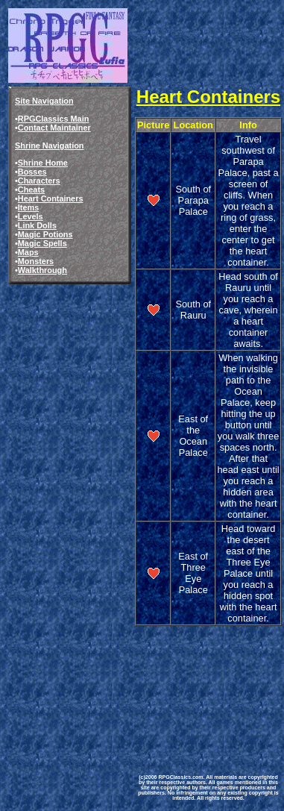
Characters (39, 180)
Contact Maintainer (54, 127)
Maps (28, 252)
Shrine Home (43, 162)
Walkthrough (42, 270)
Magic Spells (42, 243)
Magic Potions (45, 234)
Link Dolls (37, 225)
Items (28, 207)
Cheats (31, 189)
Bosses (32, 171)
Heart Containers (50, 198)
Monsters (36, 261)
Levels (30, 216)
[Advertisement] (208, 684)
